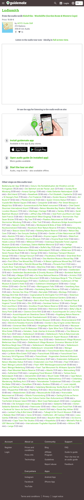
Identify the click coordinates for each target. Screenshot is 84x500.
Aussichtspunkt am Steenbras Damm (29, 314)
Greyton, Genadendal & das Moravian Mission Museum (26, 320)
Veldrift (42, 409)
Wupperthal (13, 390)
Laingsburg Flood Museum (40, 373)
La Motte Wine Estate (17, 353)
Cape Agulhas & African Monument (23, 278)
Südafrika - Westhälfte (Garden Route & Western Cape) (50, 15)
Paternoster (35, 406)
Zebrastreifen (30, 376)
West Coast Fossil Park (62, 406)
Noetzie (11, 236)
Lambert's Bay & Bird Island (20, 412)
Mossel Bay (26, 258)
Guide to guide (71, 452)
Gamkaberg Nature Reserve (47, 289)
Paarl (66, 362)
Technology (30, 459)
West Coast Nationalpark (48, 401)
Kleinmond (53, 309)
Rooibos (46, 384)
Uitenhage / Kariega (37, 211)
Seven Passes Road (10, 253)
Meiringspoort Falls (45, 286)
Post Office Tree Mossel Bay (20, 261)
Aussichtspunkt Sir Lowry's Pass (67, 311)
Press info (29, 455)
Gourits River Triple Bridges (14, 267)
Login (7, 452)
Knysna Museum (33, 239)
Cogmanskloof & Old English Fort (44, 295)
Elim (29, 303)
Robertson (74, 295)
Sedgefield (66, 247)
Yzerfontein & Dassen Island (14, 401)
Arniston (73, 275)
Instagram (29, 477)
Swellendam (74, 270)
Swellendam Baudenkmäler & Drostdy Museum (33, 272)
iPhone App (50, 482)
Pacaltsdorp (50, 256)
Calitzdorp (74, 289)
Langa (10, 426)
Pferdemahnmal (28, 200)
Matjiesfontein (19, 392)
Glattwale (33, 309)
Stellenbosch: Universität (42, 348)
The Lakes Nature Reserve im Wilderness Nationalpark (26, 250)
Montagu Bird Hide (10, 295)
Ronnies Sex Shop (21, 292)
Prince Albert (18, 289)
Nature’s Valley (18, 225)
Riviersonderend (69, 320)
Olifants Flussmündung (35, 395)
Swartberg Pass (72, 286)
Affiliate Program (48, 453)
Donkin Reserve (60, 197)
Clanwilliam (27, 384)
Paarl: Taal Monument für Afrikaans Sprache (55, 367)
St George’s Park (11, 197)
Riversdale (32, 270)
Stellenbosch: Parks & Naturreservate (62, 334)
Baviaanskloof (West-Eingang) (38, 216)
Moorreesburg (55, 390)
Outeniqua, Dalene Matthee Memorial (37, 244)
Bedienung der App (10, 186)
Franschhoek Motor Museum (60, 351)
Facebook (29, 482)
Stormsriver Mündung (11, 222)
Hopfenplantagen (20, 281)
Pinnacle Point (59, 264)
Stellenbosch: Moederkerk (44, 345)
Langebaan (76, 401)
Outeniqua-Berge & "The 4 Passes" (66, 278)
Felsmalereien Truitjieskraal (49, 381)
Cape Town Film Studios (23, 420)
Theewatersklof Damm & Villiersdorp (29, 359)
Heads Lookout (8, 242)
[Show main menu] (3, 3)
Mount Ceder (53, 376)
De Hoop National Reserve (47, 275)
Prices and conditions (29, 448)
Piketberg (34, 390)
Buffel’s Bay (46, 247)
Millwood (31, 242)
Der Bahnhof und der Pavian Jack (39, 189)
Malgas (20, 275)
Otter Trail (36, 222)
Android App (50, 477)
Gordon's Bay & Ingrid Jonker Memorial (62, 323)
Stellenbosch (28, 334)
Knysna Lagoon (50, 236)
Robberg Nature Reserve (47, 230)
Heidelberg (53, 270)
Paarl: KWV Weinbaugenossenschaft (50, 365)
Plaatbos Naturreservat (53, 219)
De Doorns (76, 418)
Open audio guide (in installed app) (29, 157)
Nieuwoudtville (43, 392)
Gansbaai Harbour (51, 303)
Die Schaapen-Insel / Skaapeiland (27, 404)
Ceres (29, 415)
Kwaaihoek (33, 194)
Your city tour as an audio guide (72, 458)
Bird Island (12, 194)
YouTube (28, 486)
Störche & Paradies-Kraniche (20, 323)
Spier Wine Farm (56, 328)
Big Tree (28, 219)
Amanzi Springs (29, 191)
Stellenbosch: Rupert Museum (55, 337)
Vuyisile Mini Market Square (14, 203)
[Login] (64, 3)
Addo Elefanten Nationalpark (59, 191)
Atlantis (49, 370)
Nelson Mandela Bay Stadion (52, 208)
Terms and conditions (30, 496)
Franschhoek (43, 353)
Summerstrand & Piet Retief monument (41, 205)
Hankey (60, 211)
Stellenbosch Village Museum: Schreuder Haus (22, 339)
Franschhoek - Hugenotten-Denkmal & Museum (57, 356)
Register (8, 447)
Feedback (69, 464)
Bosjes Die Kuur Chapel (12, 300)
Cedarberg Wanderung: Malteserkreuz (44, 378)
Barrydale (43, 292)
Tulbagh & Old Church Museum (57, 412)
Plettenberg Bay (74, 228)
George (34, 253)
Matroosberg (69, 370)
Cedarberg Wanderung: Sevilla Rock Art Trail (55, 387)
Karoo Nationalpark (27, 418)
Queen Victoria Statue (56, 200)
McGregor (16, 297)
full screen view (60, 39)
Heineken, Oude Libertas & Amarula (39, 331)
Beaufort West (54, 418)
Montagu (63, 292)
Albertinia (41, 267)
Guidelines (49, 459)
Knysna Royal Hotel (60, 239)
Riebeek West (10, 415)
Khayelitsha (50, 420)
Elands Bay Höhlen (65, 409)
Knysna (29, 236)
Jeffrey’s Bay (35, 214)
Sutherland (13, 373)
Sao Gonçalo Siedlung (27, 233)
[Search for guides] (55, 3)
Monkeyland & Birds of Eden (49, 225)
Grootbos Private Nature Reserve (43, 306)
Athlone (71, 423)
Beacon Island (19, 230)
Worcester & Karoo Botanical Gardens (49, 297)
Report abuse (50, 464)
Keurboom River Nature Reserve (42, 228)
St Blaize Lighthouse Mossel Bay (57, 261)
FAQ (66, 447)
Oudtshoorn (44, 281)
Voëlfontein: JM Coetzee (54, 415)
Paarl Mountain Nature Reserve (21, 370)
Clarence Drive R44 (32, 311)
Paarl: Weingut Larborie (12, 365)
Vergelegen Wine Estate (48, 325)
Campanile (42, 203)
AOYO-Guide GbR (25, 23)
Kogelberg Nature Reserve (67, 314)
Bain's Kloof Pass (41, 300)
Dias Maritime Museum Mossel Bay (58, 258)
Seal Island (8, 264)
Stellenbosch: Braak (21, 337)
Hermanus (12, 309)
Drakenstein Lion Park (43, 362)
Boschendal (31, 351)
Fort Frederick (35, 197)
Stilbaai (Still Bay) (64, 267)
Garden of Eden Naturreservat (62, 233)
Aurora (76, 390)
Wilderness (66, 250)
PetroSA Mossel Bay (33, 264)
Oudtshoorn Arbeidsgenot (46, 284)
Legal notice (57, 496)
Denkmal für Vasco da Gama (16, 409)
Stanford (73, 306)
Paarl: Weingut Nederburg (13, 367)
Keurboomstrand (9, 228)
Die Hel (23, 286)
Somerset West (20, 325)
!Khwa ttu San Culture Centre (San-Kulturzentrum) (42, 398)
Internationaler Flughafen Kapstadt (41, 423)
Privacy (46, 496)
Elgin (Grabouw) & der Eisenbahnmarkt (30, 317)
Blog (47, 447)
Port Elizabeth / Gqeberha (60, 194)
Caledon (62, 317)
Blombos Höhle (10, 270)
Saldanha (58, 404)
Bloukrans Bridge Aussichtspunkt (66, 222)
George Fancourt (26, 256)
